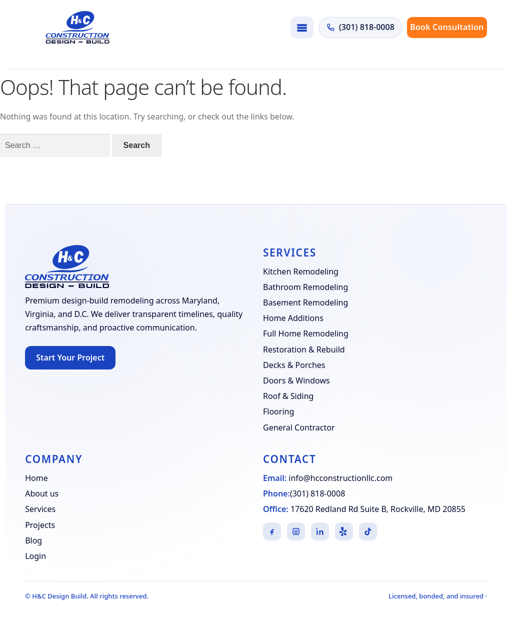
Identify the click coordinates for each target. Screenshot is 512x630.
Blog (33, 540)
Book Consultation (447, 27)
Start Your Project (70, 357)
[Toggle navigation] (301, 27)
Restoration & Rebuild (304, 349)
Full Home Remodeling (305, 333)
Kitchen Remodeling (300, 271)
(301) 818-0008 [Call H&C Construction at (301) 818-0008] (360, 27)
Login (35, 556)
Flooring (278, 411)
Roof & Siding (288, 396)
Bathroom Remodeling (305, 287)
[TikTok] (368, 531)
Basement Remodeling (305, 302)
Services (40, 509)
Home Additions (293, 318)
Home (36, 478)
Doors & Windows (296, 380)
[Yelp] (344, 531)
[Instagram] (296, 531)
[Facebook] (272, 531)
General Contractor (299, 427)
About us (41, 493)
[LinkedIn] (320, 531)
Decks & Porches (294, 365)
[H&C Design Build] (77, 27)
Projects (40, 525)
